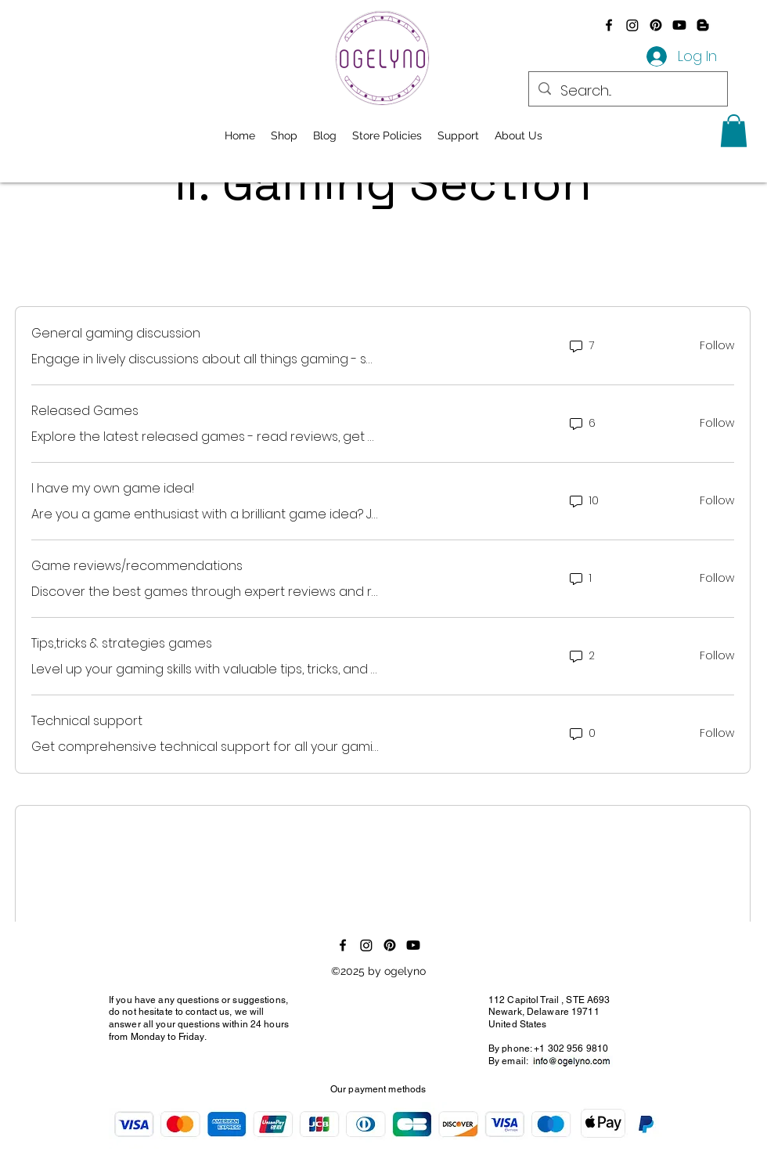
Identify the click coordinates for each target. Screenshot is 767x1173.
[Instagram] (632, 25)
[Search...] (627, 91)
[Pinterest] (656, 25)
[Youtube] (679, 25)
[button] (733, 130)
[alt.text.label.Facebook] (609, 25)
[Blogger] (703, 25)
